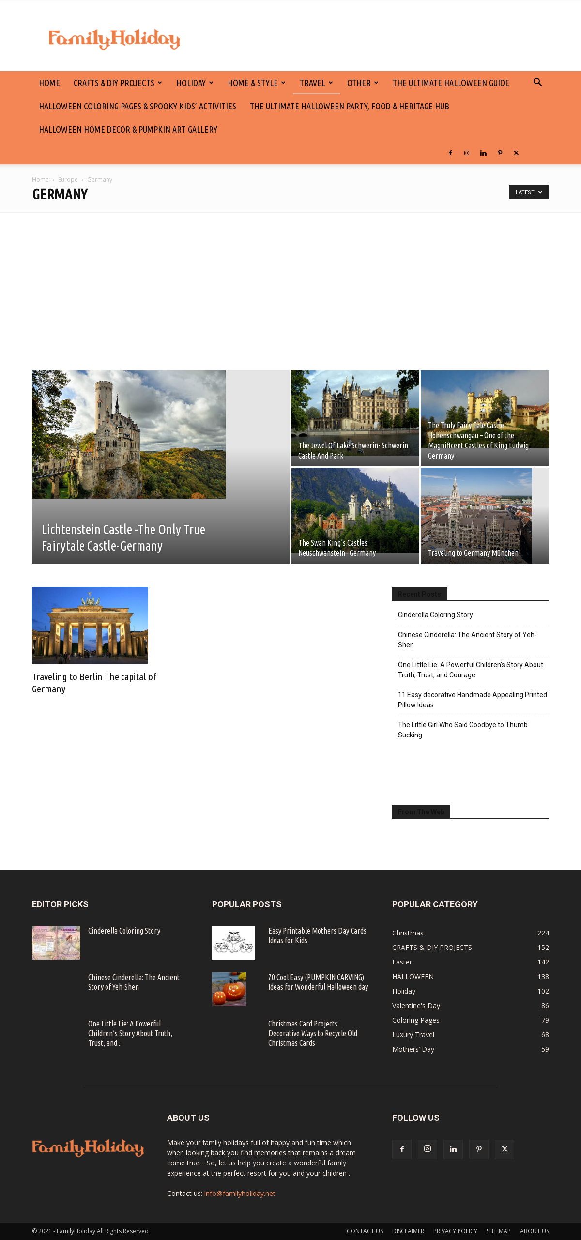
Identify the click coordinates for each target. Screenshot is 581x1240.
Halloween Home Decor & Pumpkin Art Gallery (128, 129)
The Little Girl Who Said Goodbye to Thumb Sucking (463, 730)
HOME (49, 83)
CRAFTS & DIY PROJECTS (118, 83)
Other (363, 83)
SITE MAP (499, 1231)
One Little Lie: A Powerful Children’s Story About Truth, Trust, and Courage (470, 670)
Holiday (195, 83)
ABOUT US (534, 1231)
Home (40, 179)
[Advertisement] (290, 285)
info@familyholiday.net (239, 1193)
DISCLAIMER (408, 1231)
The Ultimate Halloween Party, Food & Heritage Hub (349, 106)
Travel (316, 83)
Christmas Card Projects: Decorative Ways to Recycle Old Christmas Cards (312, 1033)
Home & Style (257, 83)
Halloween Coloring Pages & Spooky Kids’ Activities (137, 106)
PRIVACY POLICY (455, 1231)
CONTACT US (365, 1231)
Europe (68, 179)
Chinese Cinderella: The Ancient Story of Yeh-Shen (467, 640)
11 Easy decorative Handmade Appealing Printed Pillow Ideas (472, 700)
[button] (537, 83)
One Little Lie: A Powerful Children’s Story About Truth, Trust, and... (130, 1033)
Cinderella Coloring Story (435, 615)
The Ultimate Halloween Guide (451, 83)
